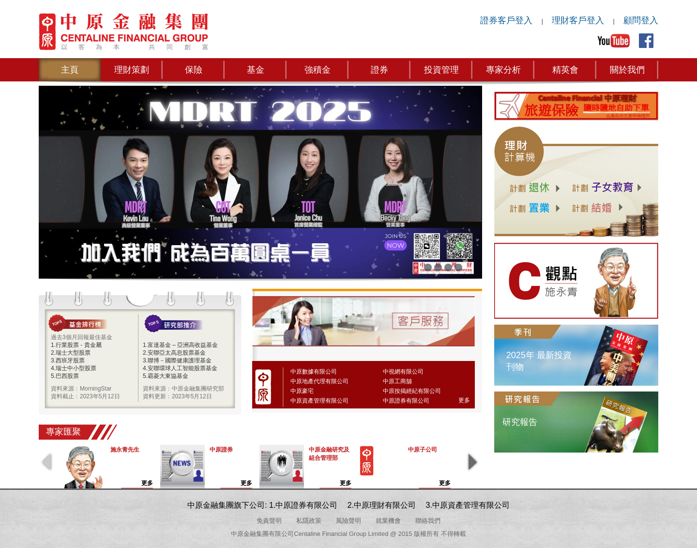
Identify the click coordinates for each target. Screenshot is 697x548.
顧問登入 (640, 20)
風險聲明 (348, 520)
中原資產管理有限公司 (319, 400)
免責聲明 (269, 520)
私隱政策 (308, 520)
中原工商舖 (397, 381)
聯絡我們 (427, 520)
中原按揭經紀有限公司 (412, 391)
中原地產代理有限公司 (319, 381)
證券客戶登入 (506, 20)
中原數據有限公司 (313, 371)
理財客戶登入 (578, 20)
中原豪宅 (302, 391)
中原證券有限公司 (406, 400)
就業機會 (388, 520)
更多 (464, 400)
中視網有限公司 (403, 371)
